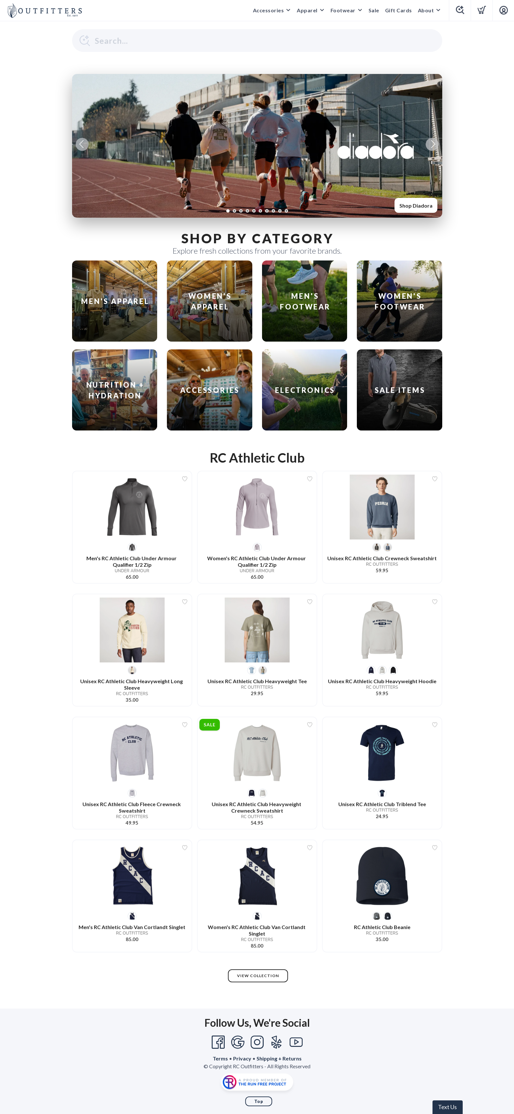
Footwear (343, 10)
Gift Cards (398, 10)
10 (286, 210)
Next (432, 144)
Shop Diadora (416, 205)
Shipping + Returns (279, 1058)
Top (258, 1101)
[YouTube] (296, 1042)
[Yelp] (276, 1042)
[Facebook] (218, 1042)
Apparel (307, 10)
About (426, 10)
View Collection (258, 975)
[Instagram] (257, 1042)
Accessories (268, 10)
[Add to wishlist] (185, 479)
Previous (82, 144)
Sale (374, 10)
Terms (220, 1058)
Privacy (242, 1058)
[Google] (237, 1042)
